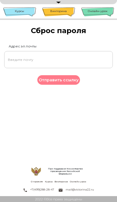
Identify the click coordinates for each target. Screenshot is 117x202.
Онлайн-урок (97, 11)
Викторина (58, 11)
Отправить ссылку (59, 79)
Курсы (19, 11)
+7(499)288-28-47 (42, 189)
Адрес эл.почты (22, 46)
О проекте (37, 181)
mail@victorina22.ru (80, 189)
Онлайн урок (78, 181)
